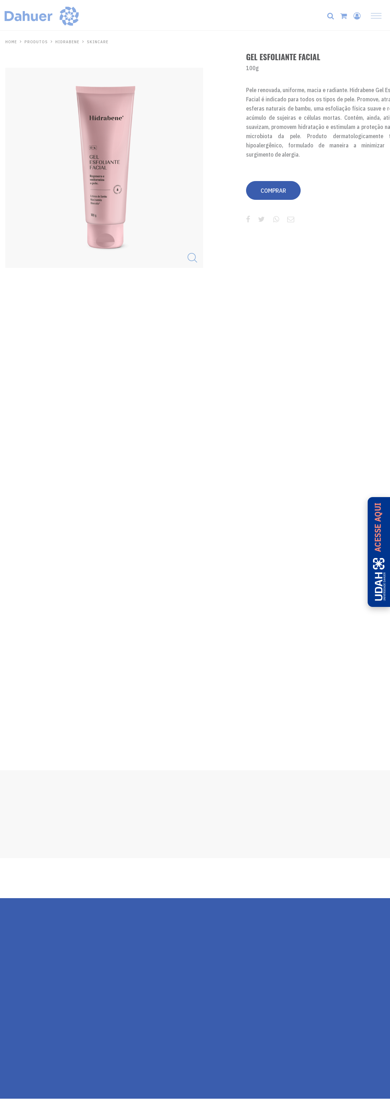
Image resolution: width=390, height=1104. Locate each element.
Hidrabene (67, 41)
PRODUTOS (36, 41)
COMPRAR (273, 191)
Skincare (97, 41)
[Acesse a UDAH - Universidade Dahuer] (379, 552)
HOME (11, 41)
